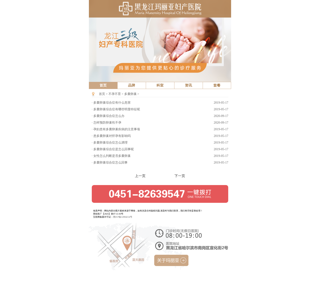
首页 (103, 85)
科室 (160, 85)
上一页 (140, 176)
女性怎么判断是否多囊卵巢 (112, 156)
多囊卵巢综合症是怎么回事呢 (113, 149)
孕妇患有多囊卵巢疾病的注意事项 (116, 129)
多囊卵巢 (130, 94)
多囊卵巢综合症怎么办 (108, 116)
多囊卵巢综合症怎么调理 (110, 142)
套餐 (216, 85)
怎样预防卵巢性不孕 (107, 122)
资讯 (188, 85)
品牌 (131, 85)
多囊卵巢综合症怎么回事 (110, 162)
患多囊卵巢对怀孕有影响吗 (112, 136)
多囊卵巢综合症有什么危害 (112, 102)
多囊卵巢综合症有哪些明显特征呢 (116, 109)
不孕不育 (114, 94)
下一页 (179, 176)
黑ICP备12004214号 (122, 217)
